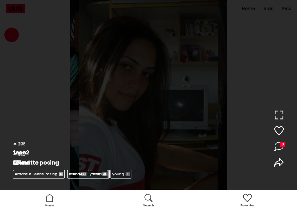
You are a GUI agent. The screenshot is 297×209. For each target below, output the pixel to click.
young (121, 174)
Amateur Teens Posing (39, 174)
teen (76, 174)
